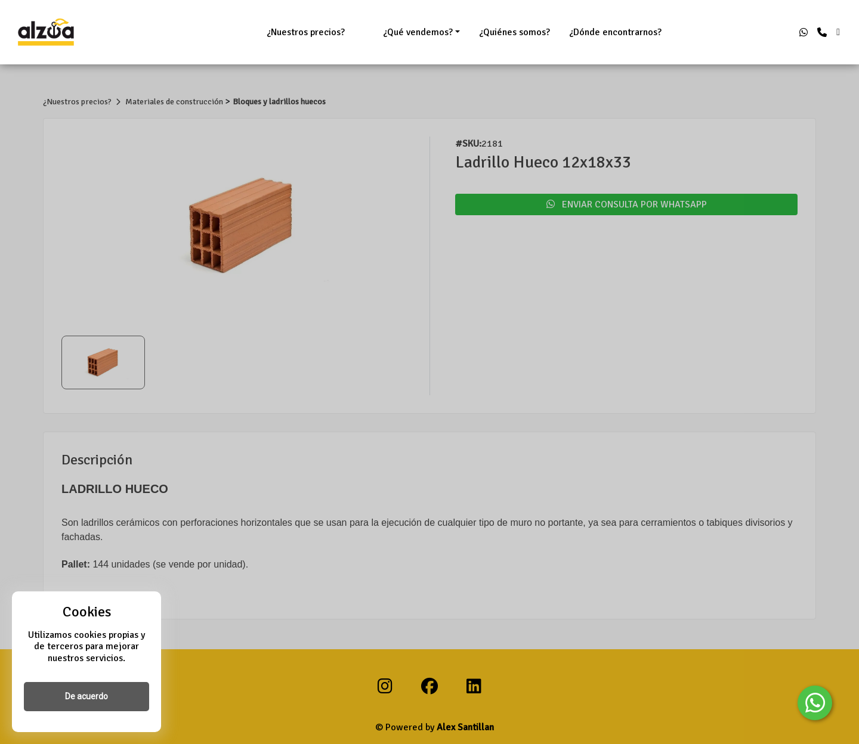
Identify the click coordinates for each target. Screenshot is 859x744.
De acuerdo (86, 696)
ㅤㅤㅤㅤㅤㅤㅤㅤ (363, 32)
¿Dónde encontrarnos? (615, 32)
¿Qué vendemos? (418, 32)
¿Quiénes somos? (514, 32)
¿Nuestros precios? (306, 32)
